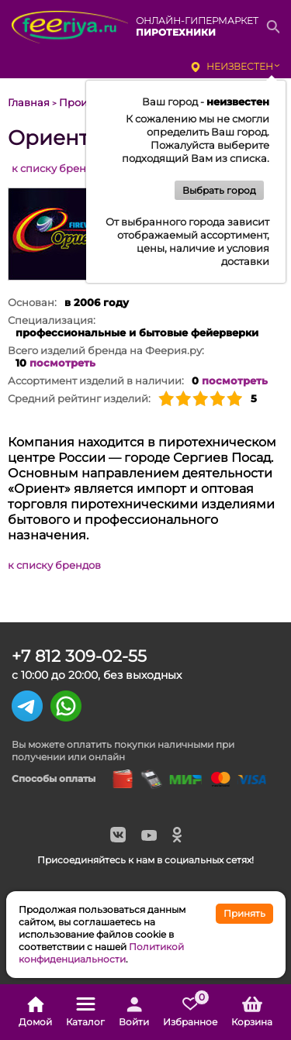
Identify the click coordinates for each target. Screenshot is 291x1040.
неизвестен (239, 66)
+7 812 (79, 656)
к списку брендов (58, 168)
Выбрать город (219, 190)
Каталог (85, 1012)
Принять (244, 913)
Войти (134, 1012)
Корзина (251, 1012)
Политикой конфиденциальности (101, 953)
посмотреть (62, 362)
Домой (35, 1012)
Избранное (190, 1012)
